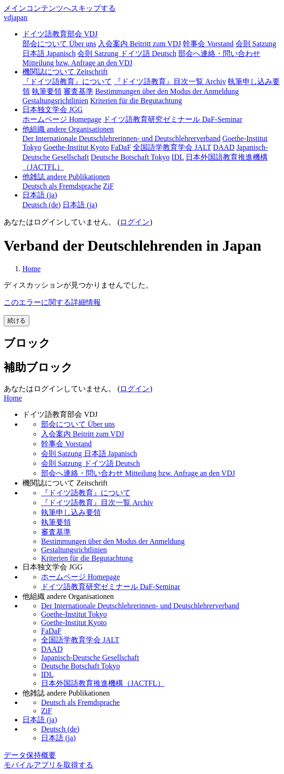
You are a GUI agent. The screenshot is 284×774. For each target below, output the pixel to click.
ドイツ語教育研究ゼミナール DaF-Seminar (110, 587)
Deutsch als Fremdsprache (80, 702)
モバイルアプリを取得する (48, 765)
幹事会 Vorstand (66, 444)
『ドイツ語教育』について (86, 493)
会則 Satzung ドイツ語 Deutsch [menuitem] (126, 53)
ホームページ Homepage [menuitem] (61, 119)
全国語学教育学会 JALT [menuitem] (172, 147)
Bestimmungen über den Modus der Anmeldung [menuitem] (167, 91)
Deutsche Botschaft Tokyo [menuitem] (130, 157)
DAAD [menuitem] (224, 147)
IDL (47, 674)
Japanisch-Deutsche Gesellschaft (90, 657)
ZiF (46, 711)
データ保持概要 (30, 755)
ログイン (135, 222)
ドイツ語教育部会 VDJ (59, 34)
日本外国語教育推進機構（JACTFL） (103, 683)
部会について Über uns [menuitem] (59, 44)
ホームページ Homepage (80, 577)
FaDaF (51, 631)
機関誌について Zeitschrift (65, 72)
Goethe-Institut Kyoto (74, 622)
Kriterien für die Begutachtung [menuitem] (136, 101)
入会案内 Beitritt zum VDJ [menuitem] (139, 44)
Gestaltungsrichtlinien (74, 550)
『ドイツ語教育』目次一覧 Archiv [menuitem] (170, 81)
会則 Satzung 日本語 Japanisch (89, 453)
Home (31, 269)
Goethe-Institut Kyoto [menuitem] (76, 147)
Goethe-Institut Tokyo (74, 614)
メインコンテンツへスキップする (60, 8)
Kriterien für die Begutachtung (87, 558)
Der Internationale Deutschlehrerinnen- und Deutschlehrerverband (140, 606)
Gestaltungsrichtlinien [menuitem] (55, 101)
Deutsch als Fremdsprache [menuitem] (61, 186)
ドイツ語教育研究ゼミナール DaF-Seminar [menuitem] (172, 119)
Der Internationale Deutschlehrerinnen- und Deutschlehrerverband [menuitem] (121, 138)
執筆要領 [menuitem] (47, 91)
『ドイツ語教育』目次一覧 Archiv (97, 503)
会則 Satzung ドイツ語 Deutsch (90, 463)
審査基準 (56, 532)
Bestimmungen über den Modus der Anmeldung (113, 541)
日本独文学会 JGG (52, 109)
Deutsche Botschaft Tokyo (80, 666)
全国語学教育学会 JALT (80, 640)
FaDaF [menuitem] (121, 147)
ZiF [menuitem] (108, 186)
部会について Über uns (78, 424)
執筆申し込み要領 (71, 512)
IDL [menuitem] (178, 157)
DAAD (51, 649)
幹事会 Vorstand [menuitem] (208, 44)
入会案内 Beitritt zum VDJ (82, 434)
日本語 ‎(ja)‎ (39, 195)
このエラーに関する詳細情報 (52, 302)
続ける (16, 320)
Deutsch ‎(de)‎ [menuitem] (41, 205)
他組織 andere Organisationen (68, 129)
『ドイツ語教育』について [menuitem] (67, 81)
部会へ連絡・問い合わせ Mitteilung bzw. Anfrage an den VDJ (138, 473)
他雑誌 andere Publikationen (66, 177)
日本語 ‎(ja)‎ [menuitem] (79, 205)
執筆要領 (56, 522)
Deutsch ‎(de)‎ (60, 729)
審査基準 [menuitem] (78, 91)
